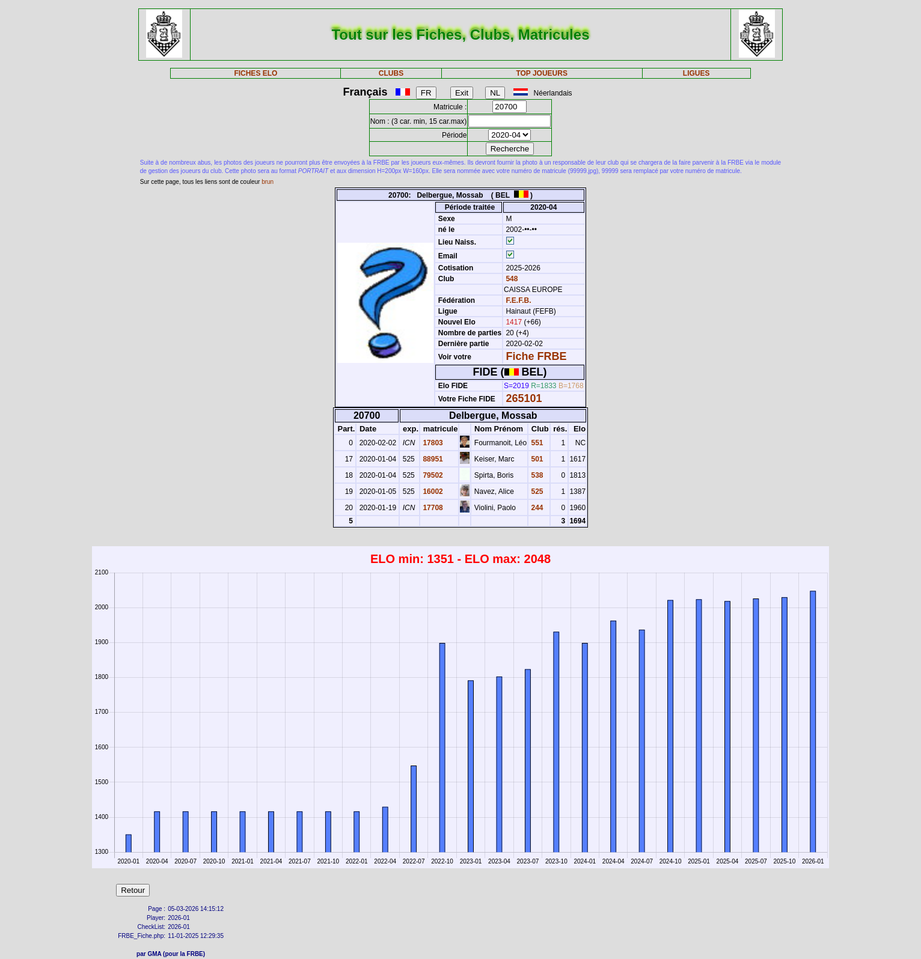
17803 (432, 443)
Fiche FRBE (536, 356)
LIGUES (696, 73)
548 (511, 279)
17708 (432, 508)
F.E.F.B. (518, 300)
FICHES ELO (255, 73)
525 (536, 491)
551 (536, 443)
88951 (432, 459)
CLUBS (391, 73)
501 (536, 459)
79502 (432, 475)
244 (536, 508)
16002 (432, 491)
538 (536, 475)
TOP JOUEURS (542, 73)
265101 (524, 398)
